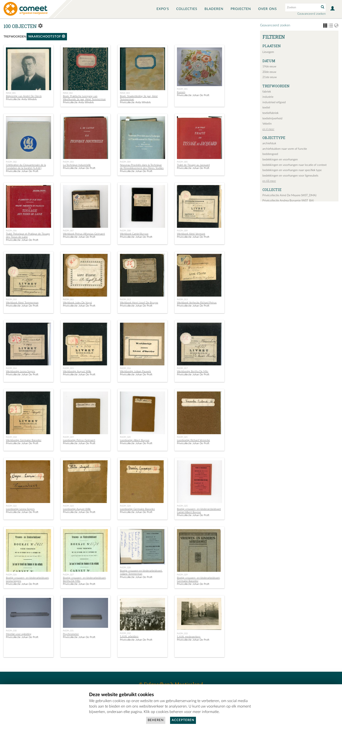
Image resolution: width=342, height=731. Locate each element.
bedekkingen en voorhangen (280, 159)
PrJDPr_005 (182, 162)
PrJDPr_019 (68, 437)
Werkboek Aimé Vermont (191, 234)
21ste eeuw (269, 77)
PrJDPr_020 (125, 437)
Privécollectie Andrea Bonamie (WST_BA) (288, 200)
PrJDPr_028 (125, 567)
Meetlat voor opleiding (18, 634)
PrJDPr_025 (182, 506)
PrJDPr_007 (68, 230)
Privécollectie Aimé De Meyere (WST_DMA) (289, 195)
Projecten (241, 9)
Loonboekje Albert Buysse (134, 440)
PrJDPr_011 (68, 299)
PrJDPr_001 (182, 89)
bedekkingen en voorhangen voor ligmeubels (290, 175)
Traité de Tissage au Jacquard (193, 165)
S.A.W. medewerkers (188, 636)
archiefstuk (269, 143)
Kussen (181, 92)
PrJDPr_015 (68, 368)
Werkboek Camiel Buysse (134, 234)
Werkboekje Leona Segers (20, 371)
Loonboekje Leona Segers (20, 509)
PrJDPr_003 (68, 162)
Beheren (156, 720)
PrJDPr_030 (11, 630)
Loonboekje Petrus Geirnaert (79, 440)
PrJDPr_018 (11, 437)
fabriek (266, 91)
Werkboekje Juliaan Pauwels (135, 371)
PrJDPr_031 (68, 630)
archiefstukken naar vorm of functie (284, 148)
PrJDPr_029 (182, 574)
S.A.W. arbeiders (129, 636)
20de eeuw (269, 71)
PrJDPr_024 (125, 506)
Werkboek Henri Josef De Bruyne (139, 302)
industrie (267, 96)
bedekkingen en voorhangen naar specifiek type (292, 170)
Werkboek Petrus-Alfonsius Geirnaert (84, 234)
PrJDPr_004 (125, 162)
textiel (266, 107)
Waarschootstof (46, 36)
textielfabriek (270, 113)
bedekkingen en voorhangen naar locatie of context (294, 164)
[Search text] (301, 7)
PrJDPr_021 (182, 437)
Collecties (186, 9)
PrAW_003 (125, 93)
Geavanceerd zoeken (311, 13)
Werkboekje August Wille (77, 371)
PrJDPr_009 (182, 230)
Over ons (267, 9)
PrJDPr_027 (68, 574)
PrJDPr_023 (68, 506)
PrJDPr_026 (11, 574)
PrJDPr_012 (125, 299)
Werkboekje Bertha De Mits (192, 371)
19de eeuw (269, 66)
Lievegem (268, 52)
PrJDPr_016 (125, 368)
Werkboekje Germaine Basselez (23, 440)
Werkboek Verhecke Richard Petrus (197, 302)
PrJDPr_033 (182, 633)
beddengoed (270, 154)
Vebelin (267, 123)
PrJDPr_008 (125, 230)
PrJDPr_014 (11, 368)
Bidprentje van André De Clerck (24, 96)
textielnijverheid (272, 118)
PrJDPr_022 (11, 506)
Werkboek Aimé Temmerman (22, 302)
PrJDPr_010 (11, 299)
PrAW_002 (68, 93)
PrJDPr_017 (182, 368)
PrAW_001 (11, 93)
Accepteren (183, 720)
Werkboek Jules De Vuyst (77, 302)
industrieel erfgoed (274, 102)
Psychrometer (71, 634)
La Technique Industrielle (77, 165)
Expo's (163, 9)
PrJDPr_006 (11, 230)
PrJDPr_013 (182, 299)
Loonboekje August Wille (77, 509)
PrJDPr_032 (125, 633)
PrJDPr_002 (11, 162)
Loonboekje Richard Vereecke (193, 440)
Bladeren (213, 9)
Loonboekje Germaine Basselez (137, 509)
